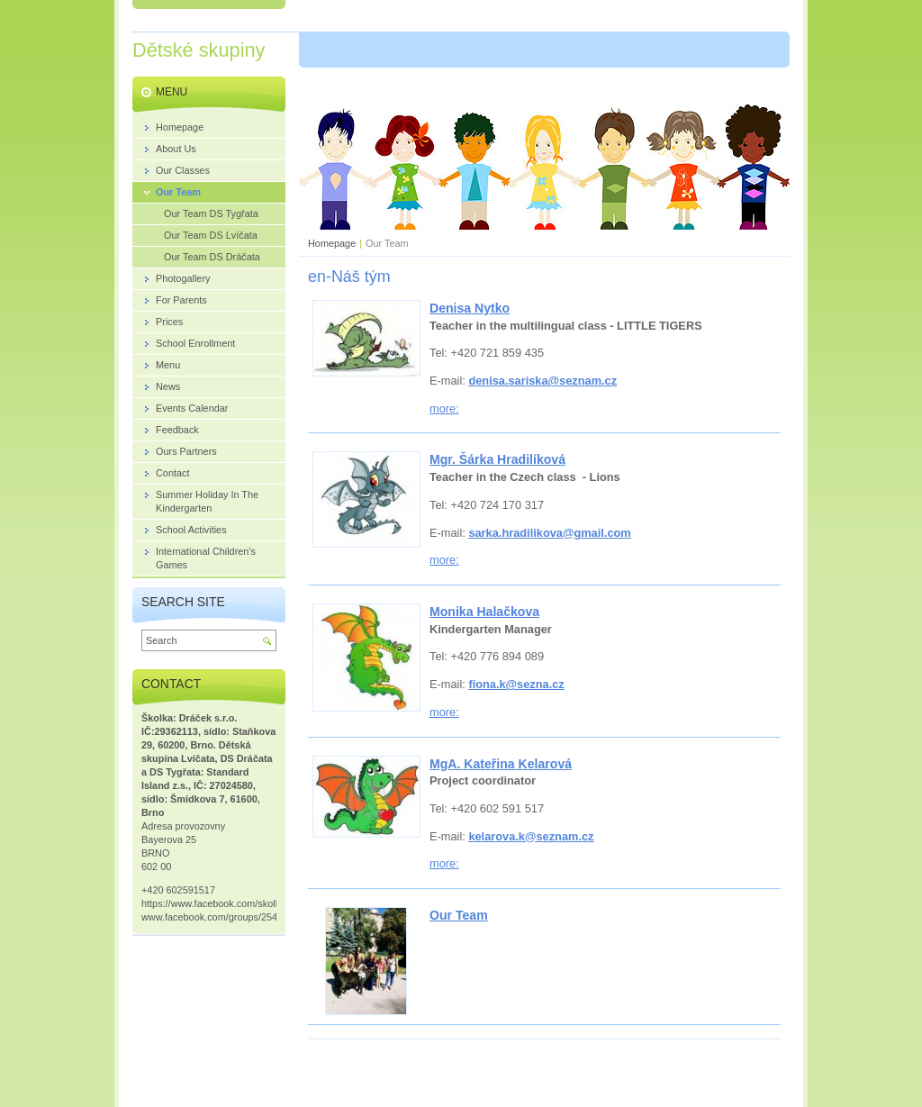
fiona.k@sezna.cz (516, 684)
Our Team (458, 915)
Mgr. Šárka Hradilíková (497, 459)
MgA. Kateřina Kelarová (500, 764)
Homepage (332, 243)
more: (444, 408)
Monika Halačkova (484, 611)
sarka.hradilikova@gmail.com (549, 533)
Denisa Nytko (469, 308)
